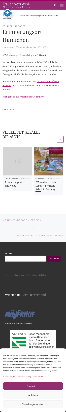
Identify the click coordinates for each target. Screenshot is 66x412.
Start (4, 15)
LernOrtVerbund (33, 295)
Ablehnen (33, 395)
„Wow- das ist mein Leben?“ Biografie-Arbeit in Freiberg (46, 186)
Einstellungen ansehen (33, 404)
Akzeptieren (33, 386)
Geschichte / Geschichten (18, 15)
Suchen (9, 253)
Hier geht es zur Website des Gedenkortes (23, 96)
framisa (9, 47)
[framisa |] (16, 4)
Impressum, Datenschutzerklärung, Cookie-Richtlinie (24, 376)
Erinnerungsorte (37, 15)
